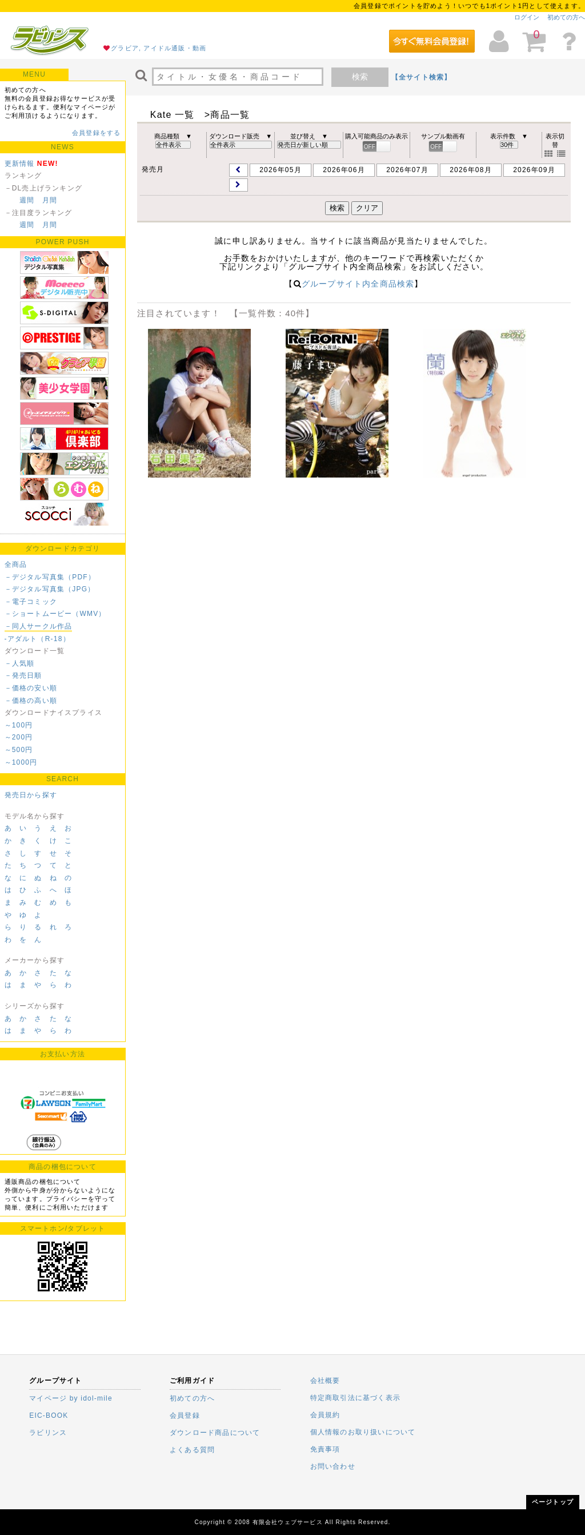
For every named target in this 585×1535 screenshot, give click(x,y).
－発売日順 (23, 675)
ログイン (526, 17)
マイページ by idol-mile (71, 1398)
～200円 (19, 737)
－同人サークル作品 (39, 626)
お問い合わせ (332, 1466)
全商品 (16, 564)
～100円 (19, 725)
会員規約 (325, 1415)
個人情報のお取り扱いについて (363, 1432)
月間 (49, 200)
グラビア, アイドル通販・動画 (158, 48)
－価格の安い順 (31, 688)
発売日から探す (31, 795)
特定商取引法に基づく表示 (355, 1398)
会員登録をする (96, 132)
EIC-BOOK (48, 1415)
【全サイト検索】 (421, 77)
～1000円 (21, 762)
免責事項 (325, 1449)
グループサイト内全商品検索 (358, 283)
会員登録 (185, 1415)
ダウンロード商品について (215, 1433)
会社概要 (325, 1381)
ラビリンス (48, 1433)
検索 (360, 76)
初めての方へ (566, 17)
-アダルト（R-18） (37, 639)
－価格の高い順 (31, 701)
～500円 (19, 750)
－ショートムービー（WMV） (55, 614)
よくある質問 (192, 1450)
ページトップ (553, 1501)
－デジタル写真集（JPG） (50, 589)
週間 (26, 200)
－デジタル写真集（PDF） (50, 577)
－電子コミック (31, 602)
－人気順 (20, 663)
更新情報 (20, 164)
